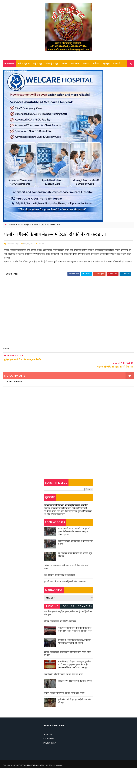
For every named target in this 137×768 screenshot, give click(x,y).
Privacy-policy (49, 736)
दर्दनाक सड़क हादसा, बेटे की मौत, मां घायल (60, 614)
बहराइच (106, 63)
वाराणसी (117, 63)
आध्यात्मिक (22, 71)
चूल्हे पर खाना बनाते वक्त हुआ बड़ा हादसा (59, 567)
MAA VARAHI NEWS (36, 758)
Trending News (52, 600)
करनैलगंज (74, 63)
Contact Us (48, 731)
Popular (68, 599)
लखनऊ (86, 63)
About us (47, 727)
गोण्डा (64, 63)
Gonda (12, 225)
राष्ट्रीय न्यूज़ (37, 63)
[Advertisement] (68, 314)
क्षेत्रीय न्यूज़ (22, 63)
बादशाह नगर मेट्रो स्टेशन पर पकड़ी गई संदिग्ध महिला (66, 497)
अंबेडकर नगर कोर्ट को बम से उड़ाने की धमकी (75, 673)
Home (10, 63)
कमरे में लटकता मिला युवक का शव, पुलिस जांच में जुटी (64, 685)
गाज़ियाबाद (9, 71)
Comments (85, 599)
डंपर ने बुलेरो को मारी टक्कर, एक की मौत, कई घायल (63, 667)
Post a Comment (15, 374)
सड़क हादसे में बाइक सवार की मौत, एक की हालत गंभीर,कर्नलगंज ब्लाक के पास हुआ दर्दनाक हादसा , (74, 524)
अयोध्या (96, 63)
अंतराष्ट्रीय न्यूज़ (52, 63)
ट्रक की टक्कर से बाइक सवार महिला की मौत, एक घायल (65, 574)
